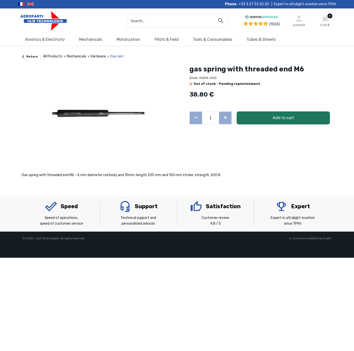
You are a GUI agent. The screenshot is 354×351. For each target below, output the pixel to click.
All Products (52, 56)
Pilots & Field (167, 39)
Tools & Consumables (212, 39)
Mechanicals (90, 39)
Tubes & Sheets (261, 39)
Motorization (128, 39)
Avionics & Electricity (45, 39)
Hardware (98, 56)
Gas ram (117, 56)
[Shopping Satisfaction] (261, 18)
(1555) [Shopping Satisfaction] (274, 24)
